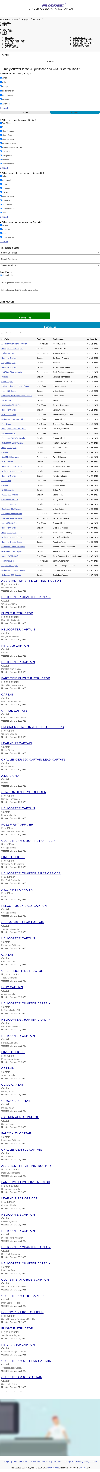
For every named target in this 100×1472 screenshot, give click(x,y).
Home (2, 19)
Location (25, 112)
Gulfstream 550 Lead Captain (13, 570)
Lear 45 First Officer (9, 523)
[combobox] (50, 253)
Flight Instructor (7, 353)
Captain (4, 377)
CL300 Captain (7, 490)
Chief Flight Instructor (10, 457)
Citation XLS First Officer (11, 405)
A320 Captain (6, 400)
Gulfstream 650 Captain (11, 575)
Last (20, 332)
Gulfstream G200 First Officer (13, 419)
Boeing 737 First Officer (11, 556)
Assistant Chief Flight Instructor (14, 344)
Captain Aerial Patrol (9, 499)
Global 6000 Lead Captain (12, 443)
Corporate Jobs (12, 47)
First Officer (6, 424)
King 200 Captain (8, 363)
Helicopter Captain (8, 358)
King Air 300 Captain (9, 566)
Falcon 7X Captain (8, 504)
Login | (8, 1462)
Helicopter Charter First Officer (13, 429)
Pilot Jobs (38, 19)
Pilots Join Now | (22, 1462)
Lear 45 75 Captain (9, 391)
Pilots (18, 19)
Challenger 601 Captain (11, 509)
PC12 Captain (7, 462)
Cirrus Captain (7, 382)
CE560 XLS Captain (9, 495)
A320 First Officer (8, 433)
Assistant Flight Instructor (11, 514)
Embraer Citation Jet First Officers (15, 386)
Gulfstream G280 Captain (11, 551)
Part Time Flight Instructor (11, 372)
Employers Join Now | (42, 1462)
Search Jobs (9, 19)
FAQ (4, 25)
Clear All (4, 108)
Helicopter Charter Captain (12, 348)
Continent (75, 112)
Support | (70, 1462)
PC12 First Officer (8, 415)
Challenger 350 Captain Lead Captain (16, 396)
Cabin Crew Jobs (81, 46)
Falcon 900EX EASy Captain (13, 438)
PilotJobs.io (53, 1468)
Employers (27, 19)
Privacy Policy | (84, 1462)
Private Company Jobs (83, 43)
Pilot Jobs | (59, 1462)
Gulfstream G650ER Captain (13, 547)
